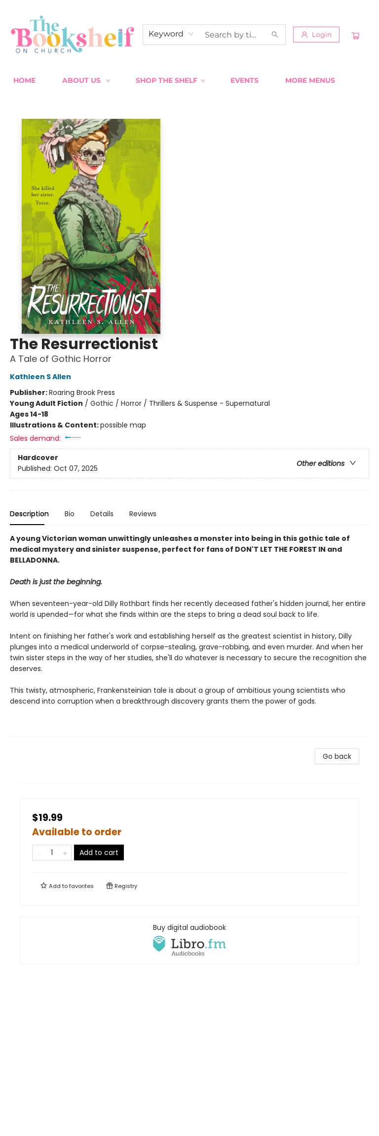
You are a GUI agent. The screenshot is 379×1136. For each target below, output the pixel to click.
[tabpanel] (189, 635)
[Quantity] (52, 852)
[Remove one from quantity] (39, 852)
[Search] (275, 34)
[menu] (189, 80)
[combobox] (171, 34)
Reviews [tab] (142, 514)
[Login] (316, 34)
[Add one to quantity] (65, 852)
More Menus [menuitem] (310, 80)
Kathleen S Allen (42, 377)
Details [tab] (102, 514)
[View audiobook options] (189, 940)
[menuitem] (24, 80)
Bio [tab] (70, 514)
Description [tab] (29, 514)
